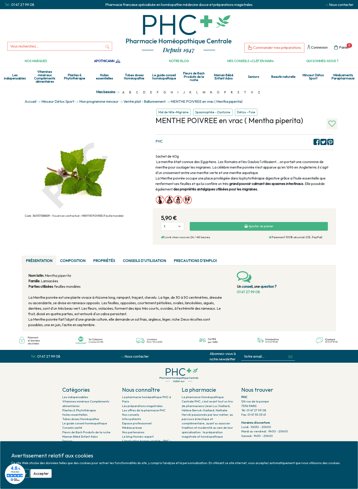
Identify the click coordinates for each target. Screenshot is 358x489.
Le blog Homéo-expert (138, 436)
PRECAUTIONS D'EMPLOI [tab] (195, 260)
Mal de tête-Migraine (173, 112)
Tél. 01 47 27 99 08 (253, 410)
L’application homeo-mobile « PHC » (146, 441)
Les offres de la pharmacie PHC (144, 410)
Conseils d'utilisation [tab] (144, 260)
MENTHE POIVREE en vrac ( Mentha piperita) (206, 101)
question (267, 286)
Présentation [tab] (39, 260)
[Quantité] (172, 226)
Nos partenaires (133, 432)
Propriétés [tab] (104, 260)
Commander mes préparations (274, 48)
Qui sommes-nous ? (322, 61)
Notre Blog (179, 61)
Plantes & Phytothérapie (74, 76)
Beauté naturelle (283, 77)
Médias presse (132, 427)
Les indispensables (15, 76)
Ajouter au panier (259, 226)
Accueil (30, 101)
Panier (343, 47)
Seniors (253, 77)
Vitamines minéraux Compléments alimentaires (44, 77)
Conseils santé (72, 427)
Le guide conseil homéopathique (164, 76)
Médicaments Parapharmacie (343, 76)
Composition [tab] (72, 260)
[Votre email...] (263, 356)
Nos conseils (130, 414)
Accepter (41, 473)
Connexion (317, 47)
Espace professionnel (137, 423)
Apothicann (107, 61)
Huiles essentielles (104, 76)
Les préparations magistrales (142, 406)
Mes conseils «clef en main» (250, 61)
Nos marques (36, 61)
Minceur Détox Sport (313, 76)
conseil (247, 286)
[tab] (224, 258)
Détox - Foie (246, 112)
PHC (159, 141)
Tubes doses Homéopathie (134, 76)
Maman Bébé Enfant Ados (223, 76)
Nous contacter (341, 4)
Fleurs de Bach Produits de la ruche (194, 76)
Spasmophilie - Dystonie (212, 112)
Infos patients (131, 419)
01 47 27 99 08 (22, 4)
